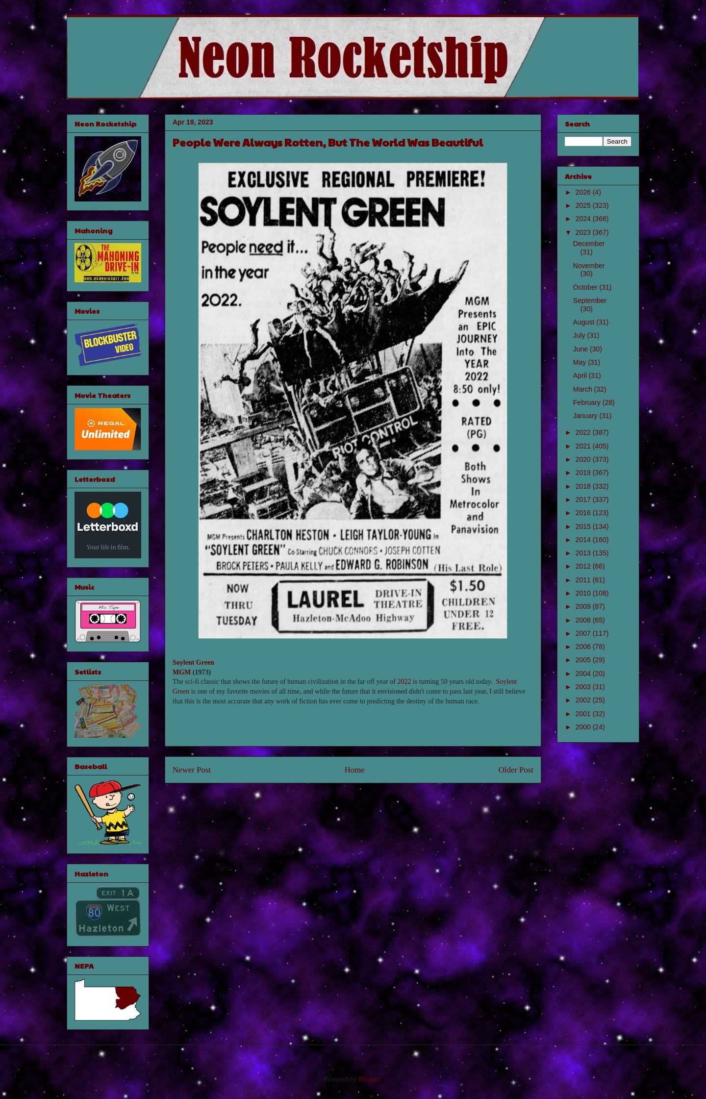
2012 (584, 566)
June (581, 349)
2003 (584, 687)
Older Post (516, 769)
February (588, 402)
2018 (584, 486)
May (580, 362)
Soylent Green (193, 662)
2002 (584, 700)
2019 (584, 472)
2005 (584, 660)
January (586, 416)
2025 (584, 205)
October (586, 287)
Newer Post (192, 769)
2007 (584, 633)
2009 (584, 606)
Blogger (369, 1079)
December (589, 244)
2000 (584, 727)
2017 (584, 499)
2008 (584, 620)
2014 (584, 540)
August (584, 322)
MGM (182, 672)
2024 (584, 219)
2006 (584, 646)
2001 (584, 714)
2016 (584, 513)
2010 (584, 593)
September (589, 300)
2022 (404, 681)
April (581, 375)
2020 (584, 459)
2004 (584, 673)
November (589, 266)
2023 (584, 232)
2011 (584, 580)
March (583, 389)
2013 (584, 553)
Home (355, 769)
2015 (584, 526)
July (580, 335)
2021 (584, 446)
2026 (584, 192)
